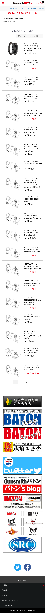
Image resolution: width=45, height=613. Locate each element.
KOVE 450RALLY (9, 22)
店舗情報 (5, 590)
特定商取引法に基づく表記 (10, 600)
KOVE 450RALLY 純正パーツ (19, 8)
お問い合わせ (6, 595)
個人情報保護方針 (7, 605)
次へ (28, 382)
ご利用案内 (5, 585)
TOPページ (4, 8)
